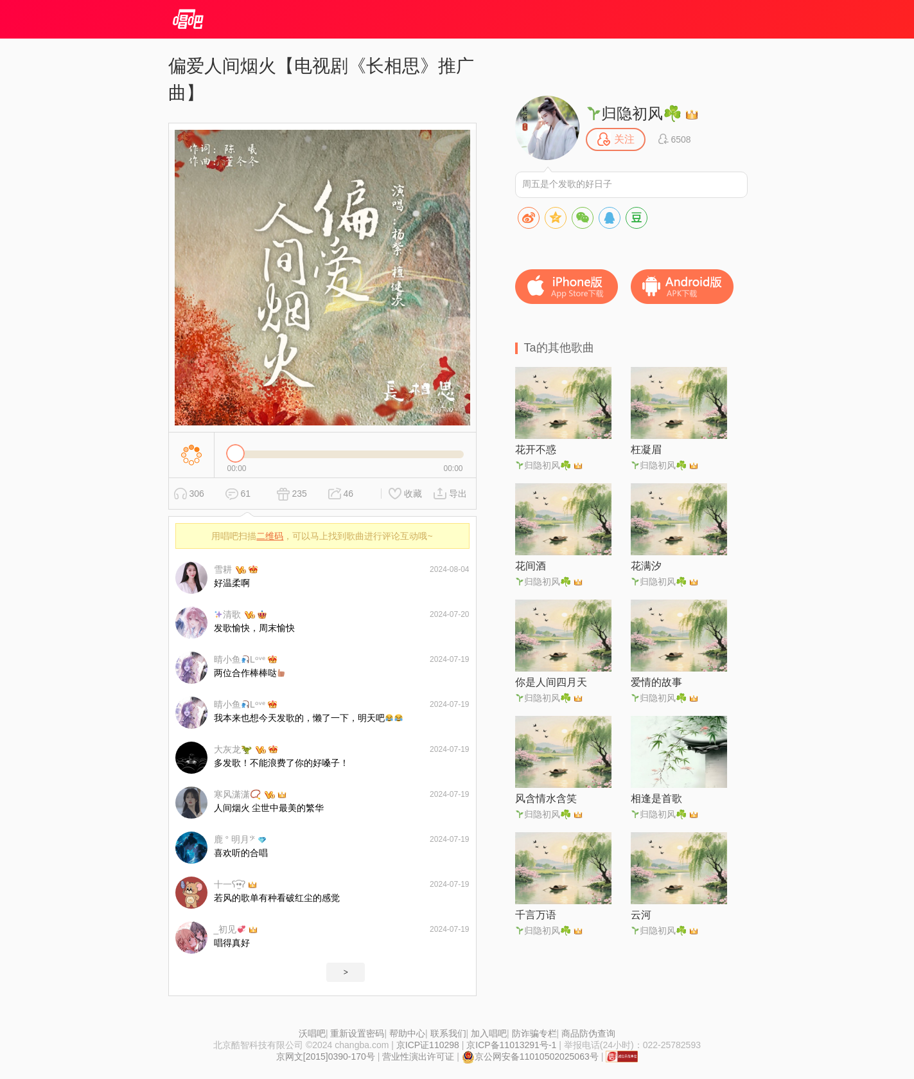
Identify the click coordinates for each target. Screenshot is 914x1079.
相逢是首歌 (656, 798)
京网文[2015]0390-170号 (325, 1056)
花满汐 (646, 565)
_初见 (230, 929)
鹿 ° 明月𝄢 (234, 839)
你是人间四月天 (551, 682)
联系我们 (448, 1033)
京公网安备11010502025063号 (530, 1056)
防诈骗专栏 (534, 1033)
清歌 (228, 614)
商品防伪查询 (588, 1033)
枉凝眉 (646, 449)
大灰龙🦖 (233, 749)
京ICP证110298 (427, 1045)
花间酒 (530, 565)
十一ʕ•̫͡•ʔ (230, 884)
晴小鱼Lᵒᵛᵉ (239, 659)
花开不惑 (535, 449)
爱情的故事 (656, 682)
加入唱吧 (489, 1033)
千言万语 (535, 914)
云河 (641, 914)
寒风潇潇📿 (237, 794)
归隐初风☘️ (635, 113)
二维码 (269, 536)
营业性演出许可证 (418, 1056)
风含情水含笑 (546, 798)
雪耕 (223, 569)
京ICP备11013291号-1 (511, 1045)
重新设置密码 (357, 1033)
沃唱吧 (312, 1033)
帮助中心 (407, 1033)
